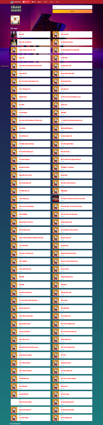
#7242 (72, 292)
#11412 (30, 245)
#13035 (30, 355)
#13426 (72, 34)
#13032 (72, 253)
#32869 (30, 230)
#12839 (30, 191)
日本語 (57, 1)
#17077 (30, 214)
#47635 (30, 34)
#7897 (30, 128)
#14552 (30, 89)
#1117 (30, 167)
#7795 (30, 120)
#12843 (72, 222)
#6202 (72, 277)
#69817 (72, 104)
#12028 (72, 331)
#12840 (30, 136)
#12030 (72, 245)
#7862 (72, 300)
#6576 (72, 191)
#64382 (72, 417)
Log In (39, 1)
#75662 (72, 58)
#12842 (30, 50)
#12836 (72, 347)
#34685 (72, 120)
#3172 (30, 65)
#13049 (30, 363)
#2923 (72, 97)
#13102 (30, 386)
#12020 (30, 324)
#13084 (72, 144)
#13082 (30, 378)
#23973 (30, 237)
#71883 (72, 230)
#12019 (72, 316)
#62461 (30, 417)
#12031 (30, 253)
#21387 (30, 402)
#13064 (30, 112)
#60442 (30, 104)
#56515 (72, 112)
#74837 (72, 198)
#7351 (72, 89)
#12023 (30, 206)
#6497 (72, 50)
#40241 (30, 159)
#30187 (30, 410)
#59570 (72, 410)
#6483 (72, 284)
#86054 (30, 261)
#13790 (72, 394)
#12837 (72, 214)
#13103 (30, 81)
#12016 (30, 58)
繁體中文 (46, 1)
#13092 (72, 378)
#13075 (72, 370)
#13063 (30, 370)
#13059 (72, 363)
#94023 (30, 183)
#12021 (72, 269)
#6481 (30, 284)
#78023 (72, 175)
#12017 (72, 308)
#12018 (30, 316)
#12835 (30, 151)
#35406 (72, 151)
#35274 (72, 128)
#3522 (30, 277)
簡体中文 (52, 1)
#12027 (30, 331)
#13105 (30, 394)
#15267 (30, 73)
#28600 (30, 144)
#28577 (30, 222)
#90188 (72, 206)
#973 (30, 42)
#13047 (72, 355)
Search (72, 11)
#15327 (30, 97)
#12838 (72, 261)
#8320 (72, 73)
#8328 (30, 308)
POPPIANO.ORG (16, 2)
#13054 (30, 269)
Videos (34, 1)
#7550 (30, 300)
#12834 (30, 347)
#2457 (72, 237)
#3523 (72, 81)
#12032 (72, 339)
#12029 (30, 339)
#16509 (72, 42)
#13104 (72, 386)
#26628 (72, 167)
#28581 (72, 402)
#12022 (72, 136)
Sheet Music (26, 2)
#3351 (72, 159)
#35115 (30, 175)
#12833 (72, 183)
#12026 (72, 324)
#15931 (72, 65)
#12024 (30, 198)
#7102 (30, 292)
